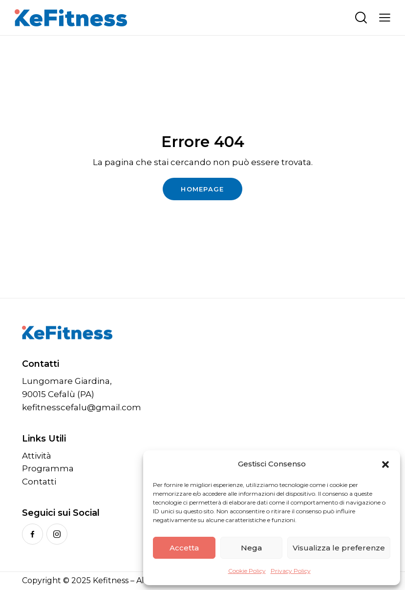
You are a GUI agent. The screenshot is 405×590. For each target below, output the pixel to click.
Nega (251, 547)
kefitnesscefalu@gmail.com (81, 407)
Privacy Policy (291, 570)
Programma (48, 468)
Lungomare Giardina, (67, 381)
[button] (385, 464)
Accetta (184, 547)
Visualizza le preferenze (339, 547)
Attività (36, 456)
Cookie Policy (247, 570)
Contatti (39, 481)
